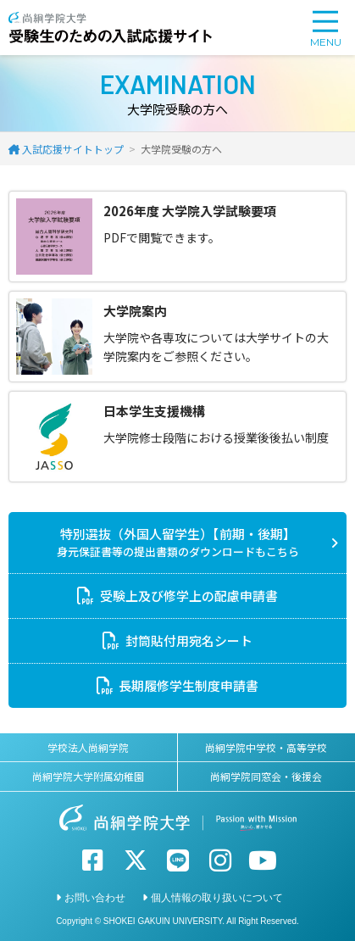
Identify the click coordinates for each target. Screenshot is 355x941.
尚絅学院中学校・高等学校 (266, 747)
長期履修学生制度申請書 (188, 685)
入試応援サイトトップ (73, 149)
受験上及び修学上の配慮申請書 (189, 595)
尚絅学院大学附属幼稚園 (88, 776)
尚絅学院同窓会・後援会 (266, 776)
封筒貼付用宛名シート (188, 640)
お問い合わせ (94, 898)
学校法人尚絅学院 (88, 747)
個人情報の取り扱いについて (217, 898)
